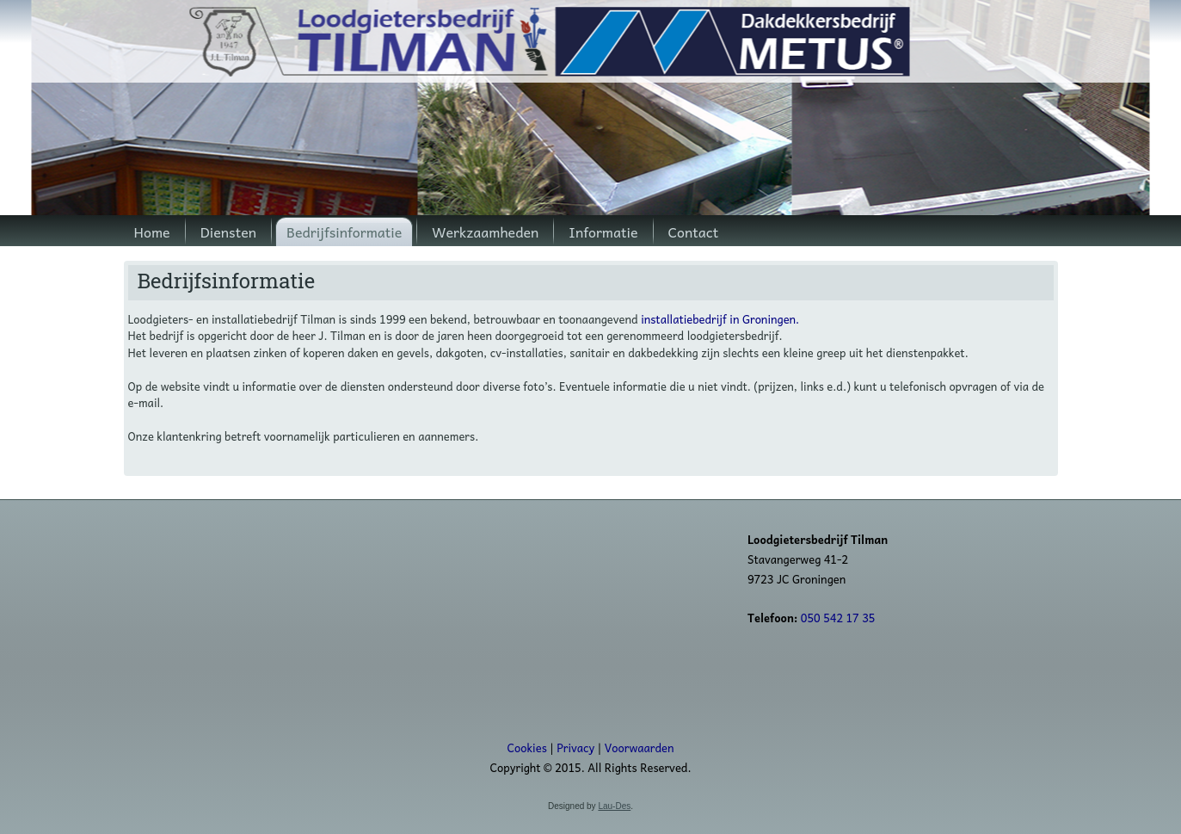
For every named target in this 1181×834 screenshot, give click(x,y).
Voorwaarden (639, 747)
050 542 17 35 (838, 618)
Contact (693, 231)
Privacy (575, 747)
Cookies (526, 747)
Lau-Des (614, 806)
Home (152, 231)
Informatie (603, 231)
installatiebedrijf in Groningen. (720, 319)
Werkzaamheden (485, 231)
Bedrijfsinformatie (344, 231)
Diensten (228, 231)
